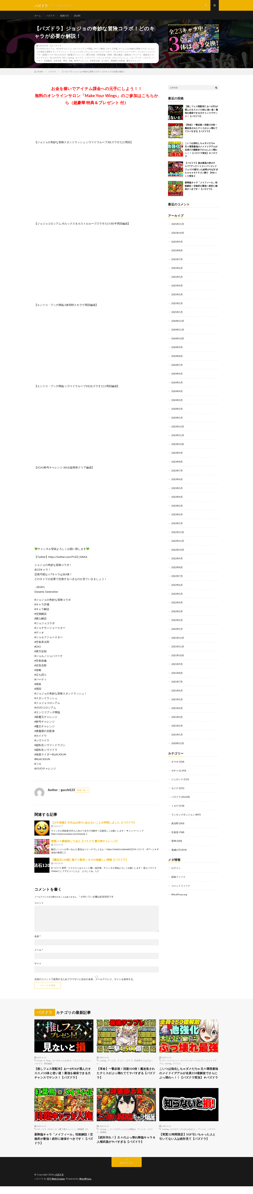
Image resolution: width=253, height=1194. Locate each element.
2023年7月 (177, 469)
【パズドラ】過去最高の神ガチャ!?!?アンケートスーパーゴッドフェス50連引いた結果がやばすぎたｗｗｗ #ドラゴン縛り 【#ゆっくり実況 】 (201, 171)
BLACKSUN (55, 60)
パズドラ (51, 16)
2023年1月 (177, 522)
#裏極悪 (80, 1136)
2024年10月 (177, 339)
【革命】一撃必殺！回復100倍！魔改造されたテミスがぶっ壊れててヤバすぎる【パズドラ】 (201, 130)
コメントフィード (180, 880)
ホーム (37, 16)
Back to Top (126, 1170)
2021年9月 (177, 661)
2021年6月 (177, 687)
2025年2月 (177, 304)
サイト (37, 965)
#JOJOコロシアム (47, 51)
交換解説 (48, 63)
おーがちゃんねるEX (61, 1063)
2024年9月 (177, 348)
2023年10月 (177, 443)
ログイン (176, 863)
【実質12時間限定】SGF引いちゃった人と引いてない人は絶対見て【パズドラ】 (188, 1144)
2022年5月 (177, 591)
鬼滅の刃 (66, 16)
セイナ (174, 784)
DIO (64, 60)
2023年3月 (177, 504)
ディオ (138, 60)
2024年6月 (177, 374)
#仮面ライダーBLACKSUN (54, 57)
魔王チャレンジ (133, 63)
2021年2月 (177, 722)
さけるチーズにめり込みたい (183, 1136)
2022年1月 (177, 626)
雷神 (173, 836)
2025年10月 (177, 234)
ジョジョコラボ (103, 60)
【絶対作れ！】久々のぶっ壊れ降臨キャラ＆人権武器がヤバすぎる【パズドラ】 (126, 1147)
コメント (39, 905)
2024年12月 (177, 321)
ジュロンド (177, 775)
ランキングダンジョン (183, 810)
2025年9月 (177, 243)
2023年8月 (177, 461)
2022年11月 (177, 539)
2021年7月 (177, 678)
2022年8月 (177, 565)
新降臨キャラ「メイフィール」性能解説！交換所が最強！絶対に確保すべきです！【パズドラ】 (201, 188)
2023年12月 (177, 426)
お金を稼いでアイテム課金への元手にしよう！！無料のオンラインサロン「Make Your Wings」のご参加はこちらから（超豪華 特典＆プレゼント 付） (96, 97)
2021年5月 (177, 696)
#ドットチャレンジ (170, 1063)
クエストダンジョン (82, 1063)
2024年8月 (177, 356)
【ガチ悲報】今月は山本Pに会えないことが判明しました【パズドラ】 (93, 824)
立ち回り (105, 63)
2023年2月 (177, 513)
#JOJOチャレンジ (64, 51)
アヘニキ (112, 1063)
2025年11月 (177, 226)
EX (87, 1136)
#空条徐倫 (100, 57)
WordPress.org (179, 889)
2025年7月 (177, 260)
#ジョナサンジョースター (124, 54)
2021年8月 (177, 670)
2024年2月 (177, 408)
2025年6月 (177, 269)
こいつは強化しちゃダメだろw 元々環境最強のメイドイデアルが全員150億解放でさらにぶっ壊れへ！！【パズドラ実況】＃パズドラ (201, 152)
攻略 (71, 63)
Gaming (70, 60)
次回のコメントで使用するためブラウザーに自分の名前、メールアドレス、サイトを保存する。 (84, 981)
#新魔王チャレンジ (75, 57)
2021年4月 (177, 704)
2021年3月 (177, 713)
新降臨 (103, 1139)
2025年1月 (177, 313)
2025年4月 (177, 287)
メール (38, 952)
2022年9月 (177, 556)
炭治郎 (79, 16)
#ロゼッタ (52, 1136)
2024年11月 (177, 330)
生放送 (174, 827)
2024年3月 (177, 400)
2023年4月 (177, 496)
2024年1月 (177, 417)
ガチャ (174, 766)
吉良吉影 (57, 63)
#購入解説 (118, 57)
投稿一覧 (81, 792)
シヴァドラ (90, 60)
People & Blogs (44, 1063)
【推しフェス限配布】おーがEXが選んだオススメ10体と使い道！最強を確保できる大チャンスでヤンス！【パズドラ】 (62, 1075)
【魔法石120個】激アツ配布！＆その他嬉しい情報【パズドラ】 (89, 861)
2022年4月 (177, 600)
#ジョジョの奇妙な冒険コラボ (132, 51)
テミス (120, 1063)
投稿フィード (178, 872)
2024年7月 (177, 365)
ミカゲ (174, 801)
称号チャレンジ (81, 63)
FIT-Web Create (56, 1186)
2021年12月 (177, 635)
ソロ (132, 60)
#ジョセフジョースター (101, 54)
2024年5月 (177, 382)
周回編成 (48, 1066)
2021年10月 (177, 652)
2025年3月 (177, 295)
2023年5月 (177, 487)
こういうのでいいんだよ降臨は (122, 1136)
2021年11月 (177, 644)
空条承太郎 (95, 63)
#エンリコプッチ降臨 (82, 51)
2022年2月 (177, 617)
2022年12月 (177, 530)
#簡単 (109, 57)
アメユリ (177, 1066)
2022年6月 (177, 583)
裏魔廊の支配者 (118, 63)
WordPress (86, 1186)
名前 (37, 938)
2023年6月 (177, 478)
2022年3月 (177, 609)
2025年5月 (177, 278)
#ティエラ (41, 1136)
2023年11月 (177, 435)
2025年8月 (177, 252)
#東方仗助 (90, 57)
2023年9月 (177, 452)
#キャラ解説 (99, 51)
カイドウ (79, 60)
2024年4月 (177, 391)
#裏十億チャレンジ (66, 1136)
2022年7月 (177, 574)
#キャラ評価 (112, 51)
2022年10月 (177, 548)
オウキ (174, 758)
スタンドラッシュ (120, 60)
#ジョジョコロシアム (79, 54)
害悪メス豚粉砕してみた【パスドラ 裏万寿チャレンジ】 (85, 843)
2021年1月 (177, 731)
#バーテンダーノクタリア (192, 1063)
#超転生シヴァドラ (132, 57)
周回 (65, 63)
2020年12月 (177, 739)
